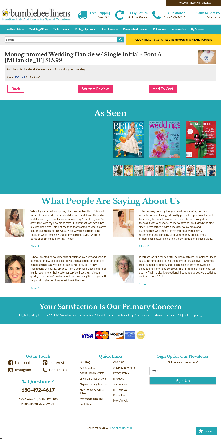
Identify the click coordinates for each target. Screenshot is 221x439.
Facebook (19, 362)
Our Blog (85, 362)
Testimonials (120, 384)
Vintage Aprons (85, 29)
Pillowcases (159, 29)
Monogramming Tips (91, 398)
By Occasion (198, 29)
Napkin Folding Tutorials (93, 384)
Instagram (19, 370)
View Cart (195, 3)
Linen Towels (109, 29)
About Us (118, 362)
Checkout (207, 3)
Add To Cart (163, 88)
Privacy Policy (121, 373)
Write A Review (95, 88)
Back (16, 88)
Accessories (179, 29)
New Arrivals (120, 400)
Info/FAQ (118, 378)
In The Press (120, 389)
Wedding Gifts (38, 29)
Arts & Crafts (87, 367)
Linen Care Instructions (93, 378)
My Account (182, 3)
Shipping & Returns (124, 367)
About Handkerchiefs (92, 373)
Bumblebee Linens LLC (121, 427)
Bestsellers (119, 395)
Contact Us (55, 370)
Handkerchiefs (14, 29)
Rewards (206, 431)
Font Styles (86, 404)
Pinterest (53, 362)
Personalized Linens (135, 29)
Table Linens (61, 29)
